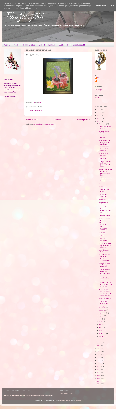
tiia (98, 81)
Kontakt (51, 45)
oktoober (102, 310)
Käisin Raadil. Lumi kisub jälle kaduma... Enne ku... (105, 172)
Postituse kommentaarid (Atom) (43, 124)
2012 (99, 366)
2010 (99, 372)
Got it (111, 6)
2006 (99, 384)
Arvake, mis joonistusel (103, 239)
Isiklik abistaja (29, 45)
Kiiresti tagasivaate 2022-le (105, 127)
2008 (99, 378)
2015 (99, 357)
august (101, 316)
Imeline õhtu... (103, 158)
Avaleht (7, 45)
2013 (99, 363)
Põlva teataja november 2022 (104, 302)
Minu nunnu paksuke (105, 181)
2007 (99, 381)
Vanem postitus (83, 119)
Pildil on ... (102, 236)
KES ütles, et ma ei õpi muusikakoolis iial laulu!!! (105, 284)
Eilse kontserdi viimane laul (103, 203)
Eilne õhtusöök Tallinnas (103, 251)
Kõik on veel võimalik (76, 45)
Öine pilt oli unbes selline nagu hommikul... (104, 264)
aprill (101, 327)
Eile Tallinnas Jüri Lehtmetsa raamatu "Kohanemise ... (104, 257)
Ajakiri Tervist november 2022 (104, 290)
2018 (99, 349)
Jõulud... (101, 187)
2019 (99, 346)
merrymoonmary (65, 400)
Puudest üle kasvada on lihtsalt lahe (105, 294)
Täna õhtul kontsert (105, 215)
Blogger (78, 400)
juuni (101, 322)
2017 (99, 352)
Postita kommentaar (35, 110)
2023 (99, 118)
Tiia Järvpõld (24, 17)
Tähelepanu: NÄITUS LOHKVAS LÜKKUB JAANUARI (103, 226)
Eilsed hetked (103, 199)
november (102, 307)
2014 (99, 360)
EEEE (61, 45)
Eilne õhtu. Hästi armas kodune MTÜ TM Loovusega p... (104, 143)
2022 (99, 121)
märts (101, 330)
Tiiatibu (97, 98)
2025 (99, 112)
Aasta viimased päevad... (103, 136)
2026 (99, 109)
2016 (99, 354)
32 (99, 184)
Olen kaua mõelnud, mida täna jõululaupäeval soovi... (105, 163)
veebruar (102, 333)
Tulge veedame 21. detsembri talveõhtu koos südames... (105, 272)
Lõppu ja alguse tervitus (104, 132)
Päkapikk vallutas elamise (104, 279)
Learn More (101, 6)
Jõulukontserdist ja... (105, 298)
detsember (102, 124)
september (102, 313)
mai (100, 324)
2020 (99, 343)
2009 (99, 375)
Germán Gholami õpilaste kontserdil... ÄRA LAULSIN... (105, 209)
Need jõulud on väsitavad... (104, 154)
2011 (99, 369)
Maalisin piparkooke (105, 178)
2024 (99, 115)
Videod (42, 45)
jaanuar (101, 336)
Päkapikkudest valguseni (103, 195)
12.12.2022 (102, 233)
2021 (99, 340)
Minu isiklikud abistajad (103, 149)
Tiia (98, 78)
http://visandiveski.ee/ (67, 393)
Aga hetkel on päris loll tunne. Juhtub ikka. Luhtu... (105, 245)
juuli (100, 319)
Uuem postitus (32, 119)
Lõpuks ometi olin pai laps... (104, 219)
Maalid (16, 45)
